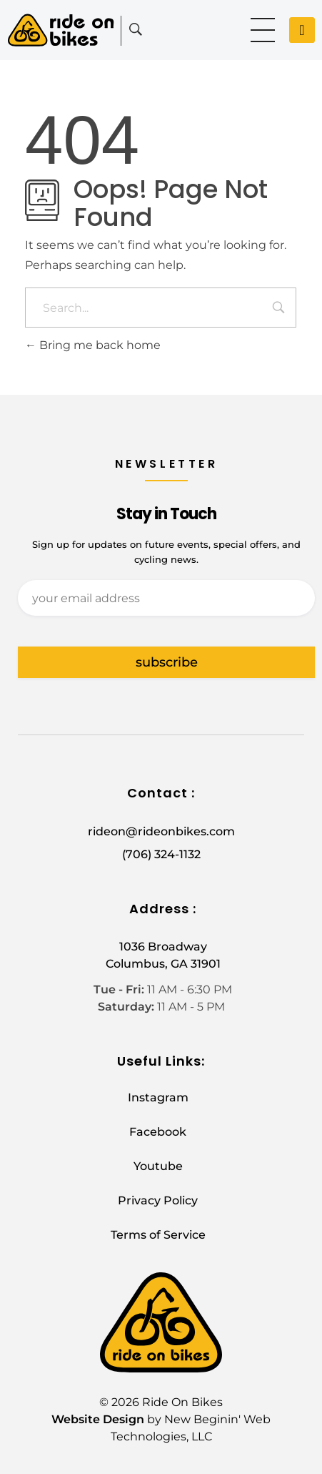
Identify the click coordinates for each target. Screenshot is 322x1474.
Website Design (97, 1419)
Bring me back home (93, 345)
